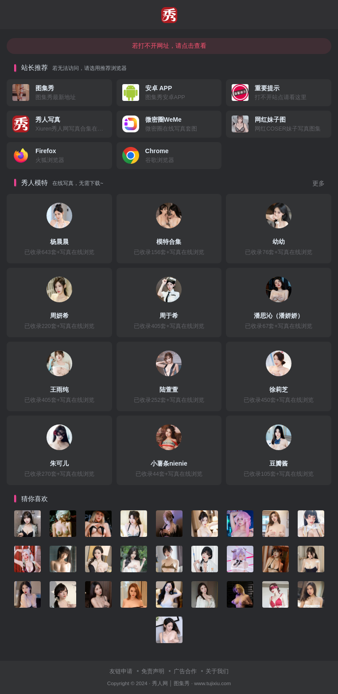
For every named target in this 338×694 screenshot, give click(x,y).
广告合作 (185, 671)
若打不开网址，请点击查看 (169, 45)
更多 (318, 183)
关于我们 (217, 671)
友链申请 (120, 671)
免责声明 (152, 671)
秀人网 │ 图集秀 (171, 683)
